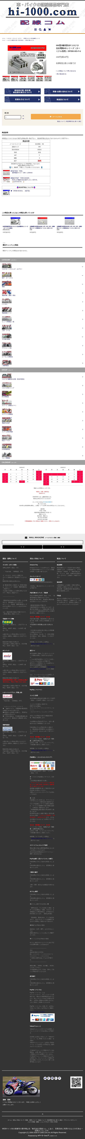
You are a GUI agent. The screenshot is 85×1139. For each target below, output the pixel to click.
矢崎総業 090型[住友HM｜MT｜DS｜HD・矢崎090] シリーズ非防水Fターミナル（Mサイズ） (42, 227)
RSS (51, 1122)
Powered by (42, 1136)
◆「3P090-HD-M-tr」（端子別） (21, 191)
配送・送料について (31, 1120)
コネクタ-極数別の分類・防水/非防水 (15, 40)
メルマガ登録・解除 (33, 1122)
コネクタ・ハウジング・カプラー (14, 38)
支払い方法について (18, 1120)
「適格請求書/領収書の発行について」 (41, 644)
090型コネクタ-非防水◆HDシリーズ (32, 38)
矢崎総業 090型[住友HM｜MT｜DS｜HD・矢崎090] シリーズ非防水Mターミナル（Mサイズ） (69, 227)
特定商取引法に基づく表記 (73, 121)
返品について (61, 121)
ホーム (3, 38)
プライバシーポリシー (70, 1120)
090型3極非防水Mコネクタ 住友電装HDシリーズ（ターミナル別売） (15, 227)
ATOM (55, 1122)
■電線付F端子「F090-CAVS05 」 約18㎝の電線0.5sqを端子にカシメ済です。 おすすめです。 (24, 179)
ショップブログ (44, 1122)
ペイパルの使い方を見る (37, 1012)
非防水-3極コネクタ (29, 40)
